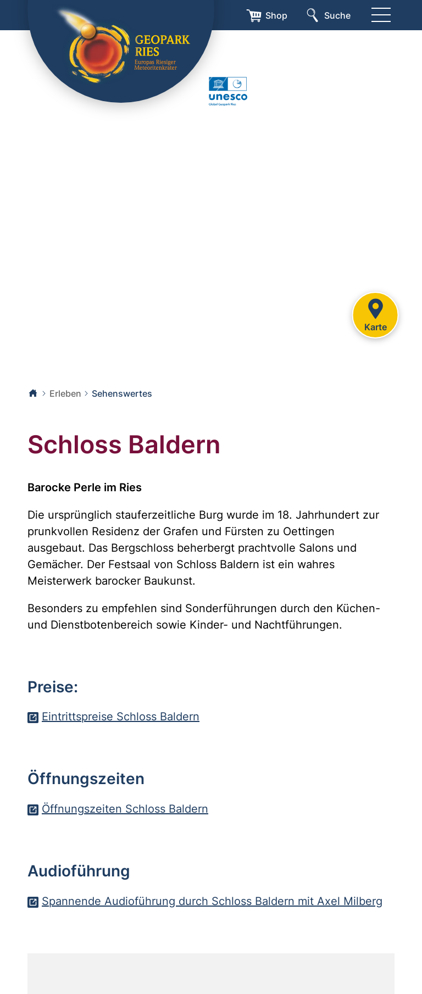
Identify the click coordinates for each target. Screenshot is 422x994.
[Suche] (327, 15)
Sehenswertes (122, 393)
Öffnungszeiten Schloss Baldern (125, 808)
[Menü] (381, 15)
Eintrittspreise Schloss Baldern (120, 716)
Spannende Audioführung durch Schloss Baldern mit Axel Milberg (212, 901)
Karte (375, 313)
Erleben (65, 393)
